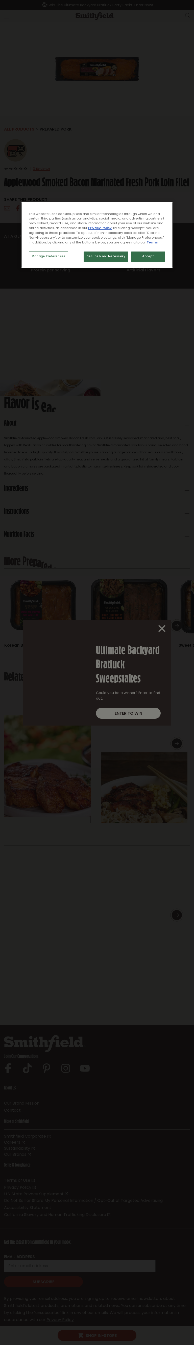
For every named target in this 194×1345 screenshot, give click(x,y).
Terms (152, 242)
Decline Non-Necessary (106, 256)
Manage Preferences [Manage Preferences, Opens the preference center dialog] (48, 256)
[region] (97, 235)
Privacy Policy (100, 228)
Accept (148, 256)
